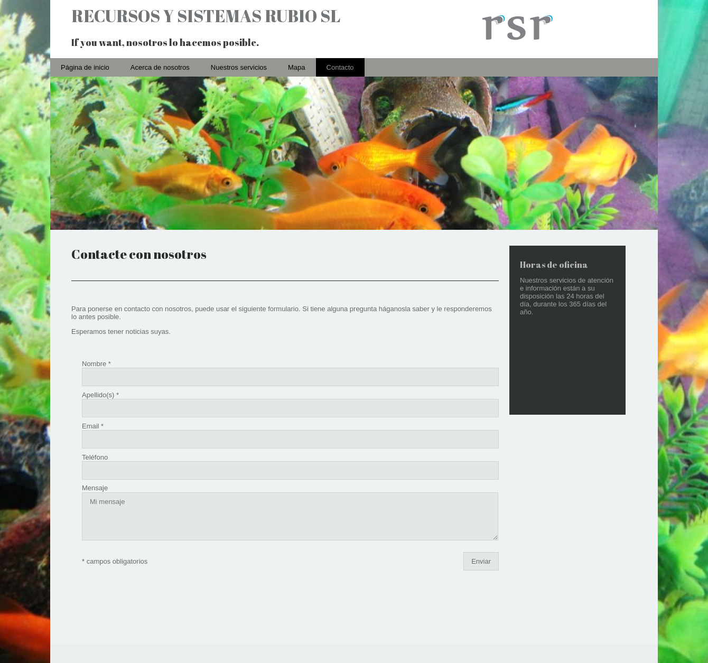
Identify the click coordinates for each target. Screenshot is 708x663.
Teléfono (95, 431)
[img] (354, 29)
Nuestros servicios (239, 67)
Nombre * (96, 364)
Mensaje (95, 454)
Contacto (340, 67)
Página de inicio (85, 67)
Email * (93, 409)
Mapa (296, 67)
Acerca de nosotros (160, 67)
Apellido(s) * (100, 386)
